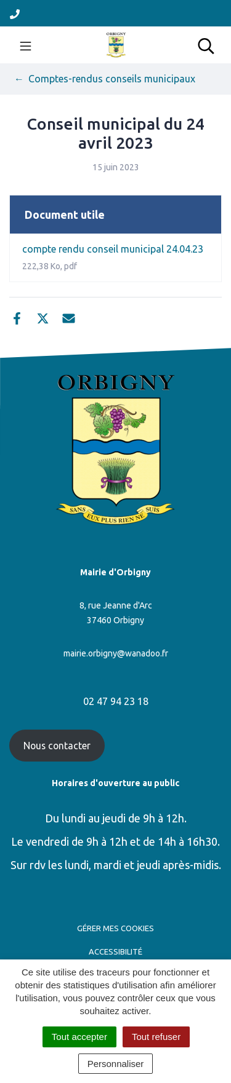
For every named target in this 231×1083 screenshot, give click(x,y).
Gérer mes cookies (115, 928)
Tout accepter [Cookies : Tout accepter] (79, 1036)
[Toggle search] (206, 45)
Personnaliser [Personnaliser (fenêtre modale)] (115, 1063)
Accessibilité (115, 951)
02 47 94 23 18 (115, 701)
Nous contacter (57, 745)
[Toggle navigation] (25, 44)
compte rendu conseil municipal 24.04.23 (112, 257)
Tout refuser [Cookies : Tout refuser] (156, 1036)
